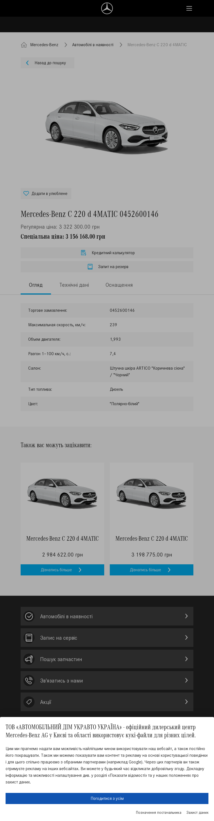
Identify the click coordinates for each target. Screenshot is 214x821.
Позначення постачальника (158, 812)
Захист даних (197, 812)
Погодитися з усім (107, 798)
